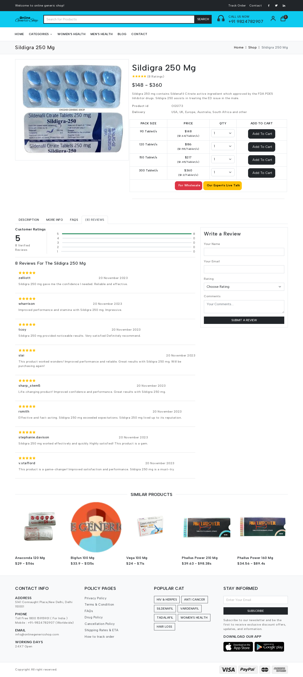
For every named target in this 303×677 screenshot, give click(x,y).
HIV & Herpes (167, 599)
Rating (209, 279)
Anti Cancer (194, 599)
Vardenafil (189, 608)
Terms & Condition (99, 604)
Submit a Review (244, 320)
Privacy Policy (95, 598)
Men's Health (101, 34)
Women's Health (71, 34)
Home (19, 34)
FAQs (89, 611)
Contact (255, 5)
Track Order (237, 5)
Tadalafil (165, 617)
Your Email (212, 261)
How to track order (99, 637)
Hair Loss (164, 626)
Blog (122, 34)
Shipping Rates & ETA (101, 630)
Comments (212, 296)
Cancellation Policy (100, 624)
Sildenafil (165, 608)
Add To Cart (262, 133)
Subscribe (255, 611)
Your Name (212, 244)
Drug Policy (94, 617)
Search (203, 19)
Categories (41, 34)
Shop (252, 47)
